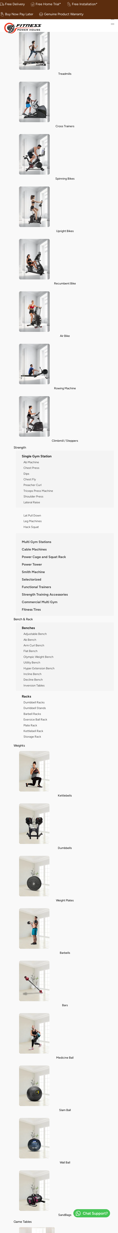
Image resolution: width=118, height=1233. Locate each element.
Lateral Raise (31, 502)
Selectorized (31, 579)
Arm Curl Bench (33, 645)
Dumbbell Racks (34, 702)
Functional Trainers (36, 587)
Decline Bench (33, 679)
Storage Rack (32, 736)
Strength (20, 447)
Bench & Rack (23, 619)
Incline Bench (32, 674)
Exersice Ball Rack (35, 719)
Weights (19, 745)
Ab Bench (29, 639)
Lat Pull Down (32, 515)
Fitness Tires (31, 609)
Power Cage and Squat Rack (44, 557)
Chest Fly (29, 479)
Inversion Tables (34, 685)
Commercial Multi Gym (39, 602)
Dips (26, 473)
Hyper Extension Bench (38, 668)
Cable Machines (34, 549)
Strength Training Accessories (45, 594)
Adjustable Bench (35, 634)
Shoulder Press (33, 496)
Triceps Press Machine (38, 490)
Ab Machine (31, 462)
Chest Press (31, 467)
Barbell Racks (32, 713)
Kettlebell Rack (33, 731)
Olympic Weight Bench (38, 656)
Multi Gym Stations (36, 542)
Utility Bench (31, 662)
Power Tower (32, 564)
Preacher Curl (32, 485)
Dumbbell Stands (34, 708)
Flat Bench (30, 651)
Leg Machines (32, 521)
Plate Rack (30, 725)
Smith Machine (33, 572)
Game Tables (23, 1221)
